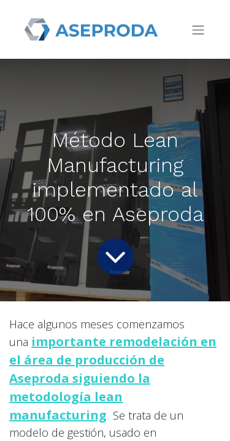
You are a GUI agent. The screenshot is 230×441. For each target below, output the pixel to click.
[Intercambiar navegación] (198, 30)
